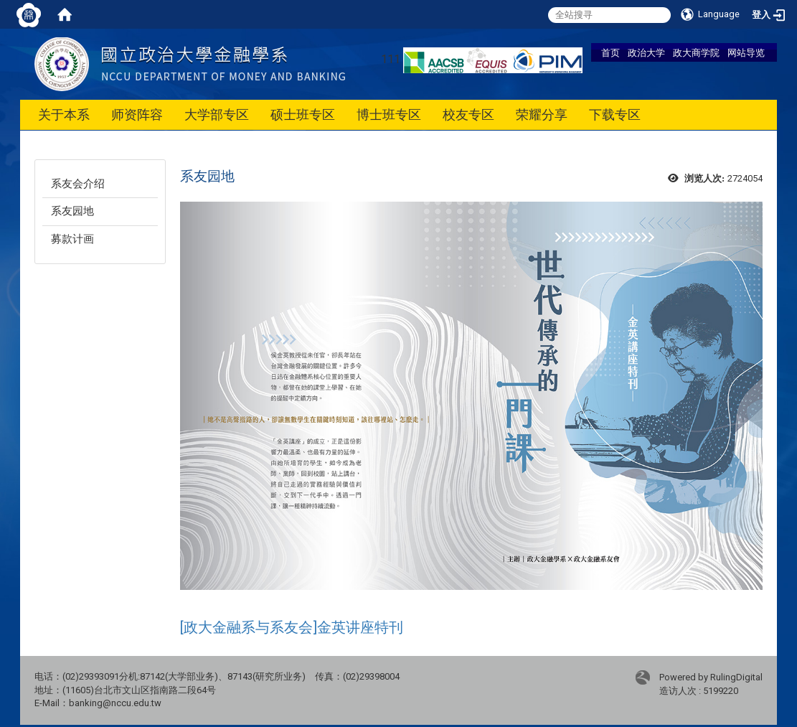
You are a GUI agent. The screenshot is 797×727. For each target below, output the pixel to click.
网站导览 (746, 52)
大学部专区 (216, 114)
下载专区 (615, 114)
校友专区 (468, 114)
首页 (610, 52)
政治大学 (646, 52)
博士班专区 (389, 114)
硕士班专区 (302, 114)
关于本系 (64, 114)
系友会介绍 (78, 183)
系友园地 (72, 211)
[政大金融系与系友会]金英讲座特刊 (291, 627)
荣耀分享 (541, 114)
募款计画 (72, 239)
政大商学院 (696, 52)
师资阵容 (137, 114)
